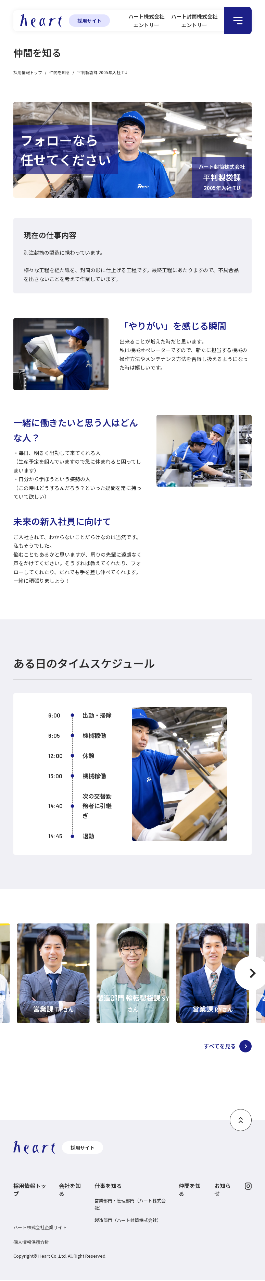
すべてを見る (213, 1046)
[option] (53, 973)
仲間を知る (59, 72)
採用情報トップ (27, 72)
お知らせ (222, 1191)
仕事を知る (108, 1187)
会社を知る (70, 1191)
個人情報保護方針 (31, 1243)
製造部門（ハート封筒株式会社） (127, 1221)
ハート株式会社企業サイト (40, 1228)
